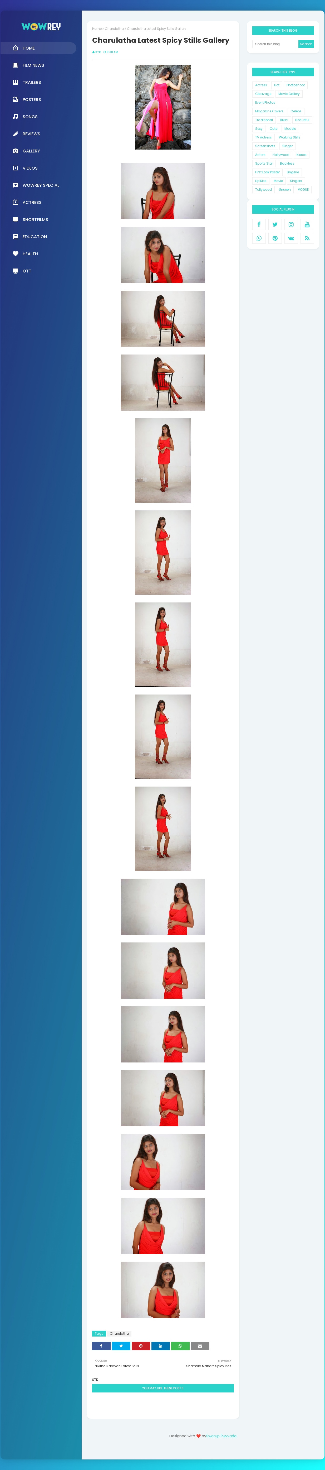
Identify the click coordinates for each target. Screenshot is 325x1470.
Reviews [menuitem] (26, 134)
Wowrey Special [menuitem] (35, 185)
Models (290, 128)
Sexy (259, 128)
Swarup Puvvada (221, 1436)
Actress (261, 85)
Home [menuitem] (23, 48)
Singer (287, 146)
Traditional (264, 120)
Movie (278, 181)
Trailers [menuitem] (26, 82)
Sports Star (264, 163)
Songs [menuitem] (25, 116)
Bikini (284, 120)
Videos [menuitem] (25, 168)
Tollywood (263, 189)
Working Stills (289, 137)
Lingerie (293, 172)
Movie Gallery (289, 94)
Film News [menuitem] (28, 65)
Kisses (302, 154)
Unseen (285, 189)
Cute (273, 128)
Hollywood (281, 154)
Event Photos (265, 102)
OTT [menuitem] (21, 271)
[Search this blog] (275, 44)
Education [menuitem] (29, 236)
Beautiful (302, 120)
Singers (296, 181)
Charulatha (114, 28)
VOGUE (303, 189)
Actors (260, 154)
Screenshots (265, 146)
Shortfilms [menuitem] (30, 219)
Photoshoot (296, 85)
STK (98, 52)
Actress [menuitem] (27, 202)
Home (97, 28)
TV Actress (263, 137)
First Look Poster (267, 172)
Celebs (296, 111)
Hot (276, 85)
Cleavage (263, 94)
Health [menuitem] (25, 254)
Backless (287, 163)
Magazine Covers (269, 111)
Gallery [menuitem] (26, 151)
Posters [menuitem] (26, 99)
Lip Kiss (261, 181)
